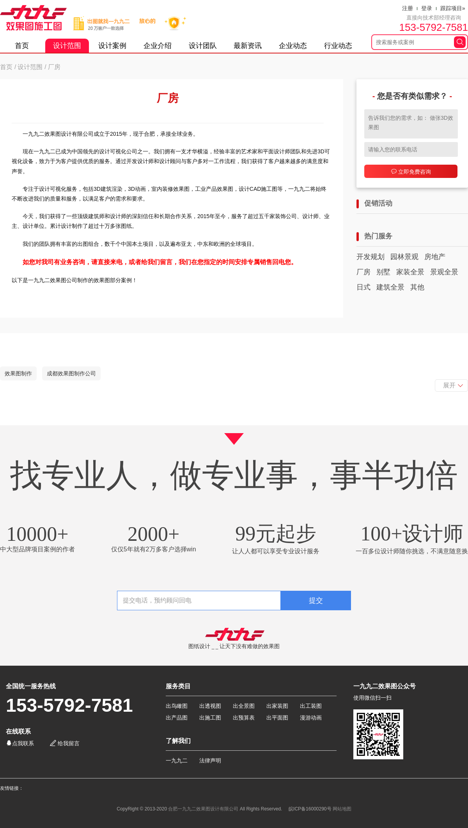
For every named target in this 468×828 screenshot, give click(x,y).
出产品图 (177, 717)
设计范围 (67, 46)
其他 (417, 287)
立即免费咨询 (411, 171)
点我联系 (20, 743)
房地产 (434, 257)
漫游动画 (311, 717)
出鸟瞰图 (177, 706)
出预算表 (244, 717)
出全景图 (244, 706)
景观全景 (444, 272)
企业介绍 (158, 46)
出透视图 (210, 706)
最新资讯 (248, 46)
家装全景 (410, 272)
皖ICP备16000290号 (310, 809)
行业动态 (338, 46)
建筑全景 (390, 287)
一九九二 (177, 760)
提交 (316, 600)
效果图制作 (18, 373)
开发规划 (370, 257)
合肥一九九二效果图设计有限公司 (203, 809)
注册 (407, 8)
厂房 (363, 272)
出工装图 (311, 706)
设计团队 (203, 46)
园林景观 (404, 257)
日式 (363, 287)
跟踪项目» (452, 8)
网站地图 (342, 809)
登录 (426, 8)
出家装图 (277, 706)
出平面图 (277, 717)
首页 (22, 46)
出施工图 (210, 717)
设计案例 (112, 46)
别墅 (383, 272)
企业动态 (293, 46)
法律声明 (210, 760)
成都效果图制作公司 (71, 373)
